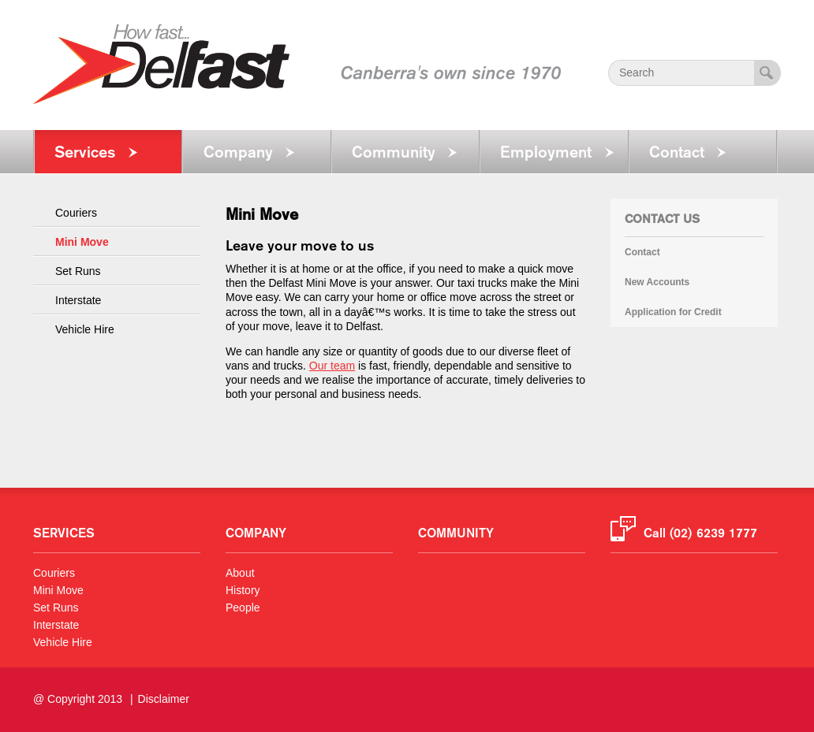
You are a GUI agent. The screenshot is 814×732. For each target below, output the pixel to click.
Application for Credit (673, 312)
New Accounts (657, 282)
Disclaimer (163, 699)
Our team (332, 365)
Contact (642, 252)
